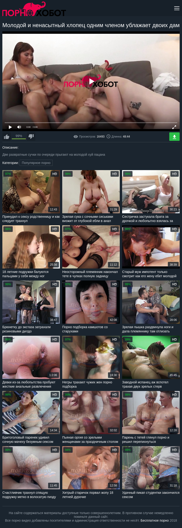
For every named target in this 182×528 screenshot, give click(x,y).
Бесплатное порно (155, 520)
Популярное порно (36, 163)
